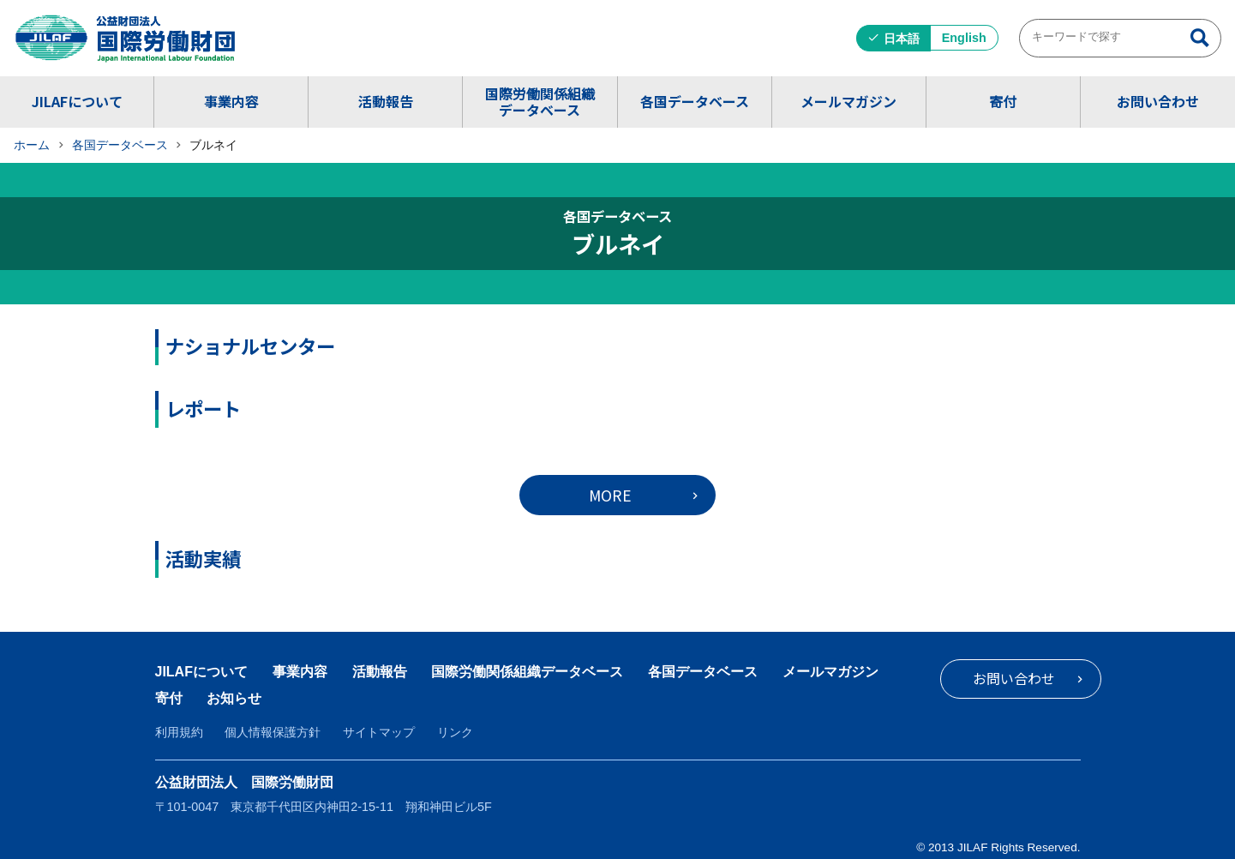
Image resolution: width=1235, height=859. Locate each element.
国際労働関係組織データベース (540, 101)
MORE (610, 495)
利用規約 (179, 732)
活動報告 (385, 101)
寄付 (1002, 101)
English (964, 38)
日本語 (902, 38)
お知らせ (234, 698)
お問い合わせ (1158, 101)
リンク (455, 732)
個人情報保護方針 (273, 732)
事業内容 (231, 101)
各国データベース (694, 101)
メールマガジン (848, 101)
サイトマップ (379, 732)
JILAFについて (77, 101)
